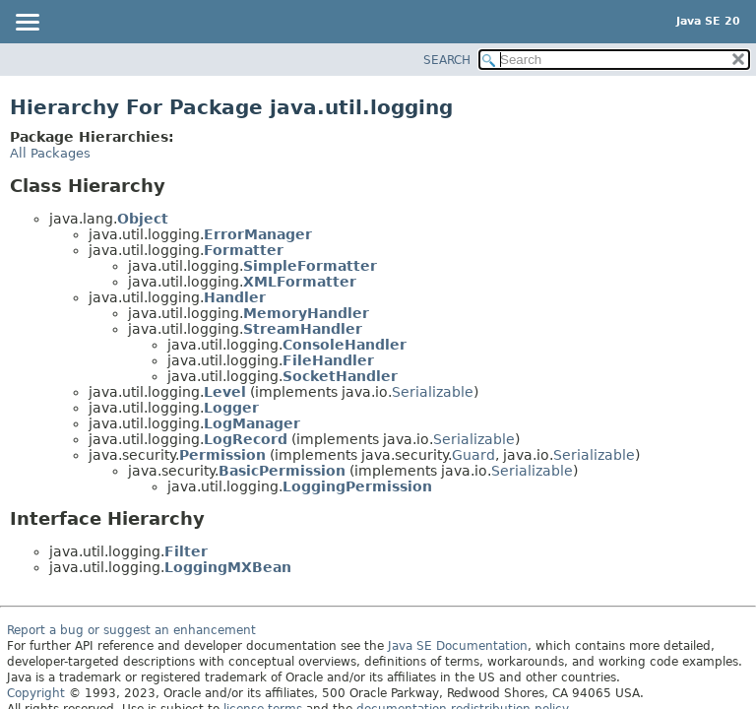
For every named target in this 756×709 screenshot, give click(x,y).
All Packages (50, 153)
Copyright (36, 693)
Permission (222, 455)
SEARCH (447, 60)
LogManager (252, 423)
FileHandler (328, 360)
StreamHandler (302, 329)
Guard (473, 455)
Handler (235, 297)
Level (225, 392)
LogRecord (245, 439)
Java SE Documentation (458, 646)
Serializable (432, 392)
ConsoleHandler (345, 345)
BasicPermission (282, 471)
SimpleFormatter (310, 266)
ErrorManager (258, 234)
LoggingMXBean (227, 567)
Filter (186, 551)
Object (142, 218)
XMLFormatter (299, 282)
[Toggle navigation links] (26, 23)
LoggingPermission (357, 486)
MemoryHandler (306, 313)
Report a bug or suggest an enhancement (131, 630)
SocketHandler (340, 376)
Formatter (244, 250)
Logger (231, 408)
